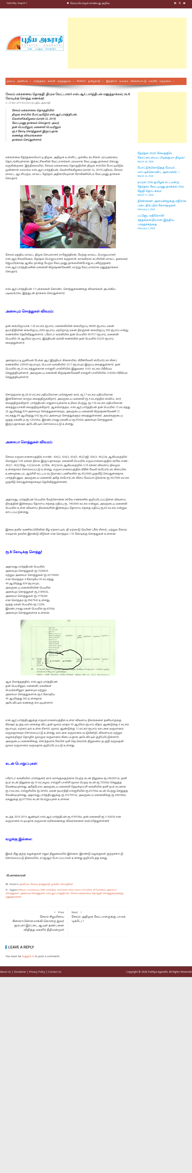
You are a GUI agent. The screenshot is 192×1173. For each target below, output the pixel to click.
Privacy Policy (37, 972)
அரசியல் (22, 81)
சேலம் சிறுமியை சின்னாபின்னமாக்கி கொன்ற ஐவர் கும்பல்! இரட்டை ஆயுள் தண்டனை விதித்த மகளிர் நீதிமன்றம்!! (36, 921)
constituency (32, 890)
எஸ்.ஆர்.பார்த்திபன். (57, 893)
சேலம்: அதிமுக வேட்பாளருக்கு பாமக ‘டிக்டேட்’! (99, 916)
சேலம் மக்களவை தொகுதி (86, 893)
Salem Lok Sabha (83, 890)
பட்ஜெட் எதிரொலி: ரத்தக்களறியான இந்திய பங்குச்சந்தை (156, 220)
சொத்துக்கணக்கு (113, 893)
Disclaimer (20, 972)
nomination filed (65, 890)
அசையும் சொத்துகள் (32, 893)
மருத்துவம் (64, 81)
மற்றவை (165, 81)
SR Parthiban (99, 890)
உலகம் (123, 81)
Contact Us (54, 972)
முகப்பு (11, 81)
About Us (5, 972)
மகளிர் (153, 81)
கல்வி (51, 81)
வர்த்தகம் (39, 81)
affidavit (21, 890)
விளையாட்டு (138, 81)
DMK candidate (48, 890)
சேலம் (33, 884)
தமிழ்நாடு (94, 81)
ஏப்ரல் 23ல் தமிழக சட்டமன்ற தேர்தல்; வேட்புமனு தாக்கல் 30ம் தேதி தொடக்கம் (161, 187)
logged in (28, 956)
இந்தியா (111, 81)
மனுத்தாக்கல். (13, 897)
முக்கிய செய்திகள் (62, 884)
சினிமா (81, 81)
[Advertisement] (102, 43)
